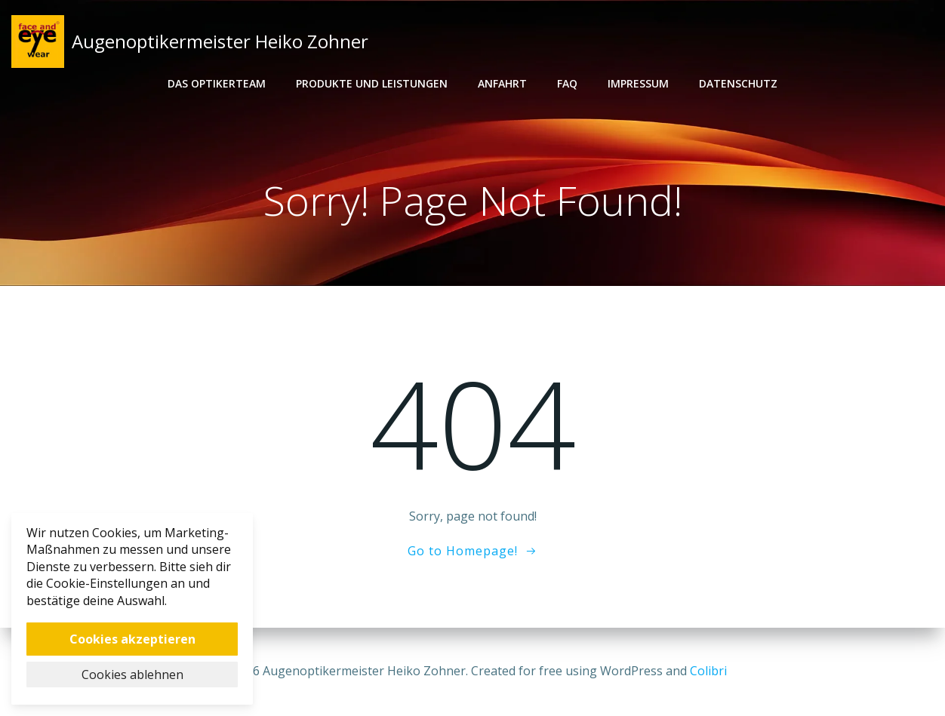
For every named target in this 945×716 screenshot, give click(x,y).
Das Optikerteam (217, 83)
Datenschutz (738, 83)
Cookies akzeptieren (132, 639)
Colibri (708, 670)
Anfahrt (502, 83)
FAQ (567, 83)
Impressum (638, 83)
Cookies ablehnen (132, 674)
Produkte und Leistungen (372, 83)
